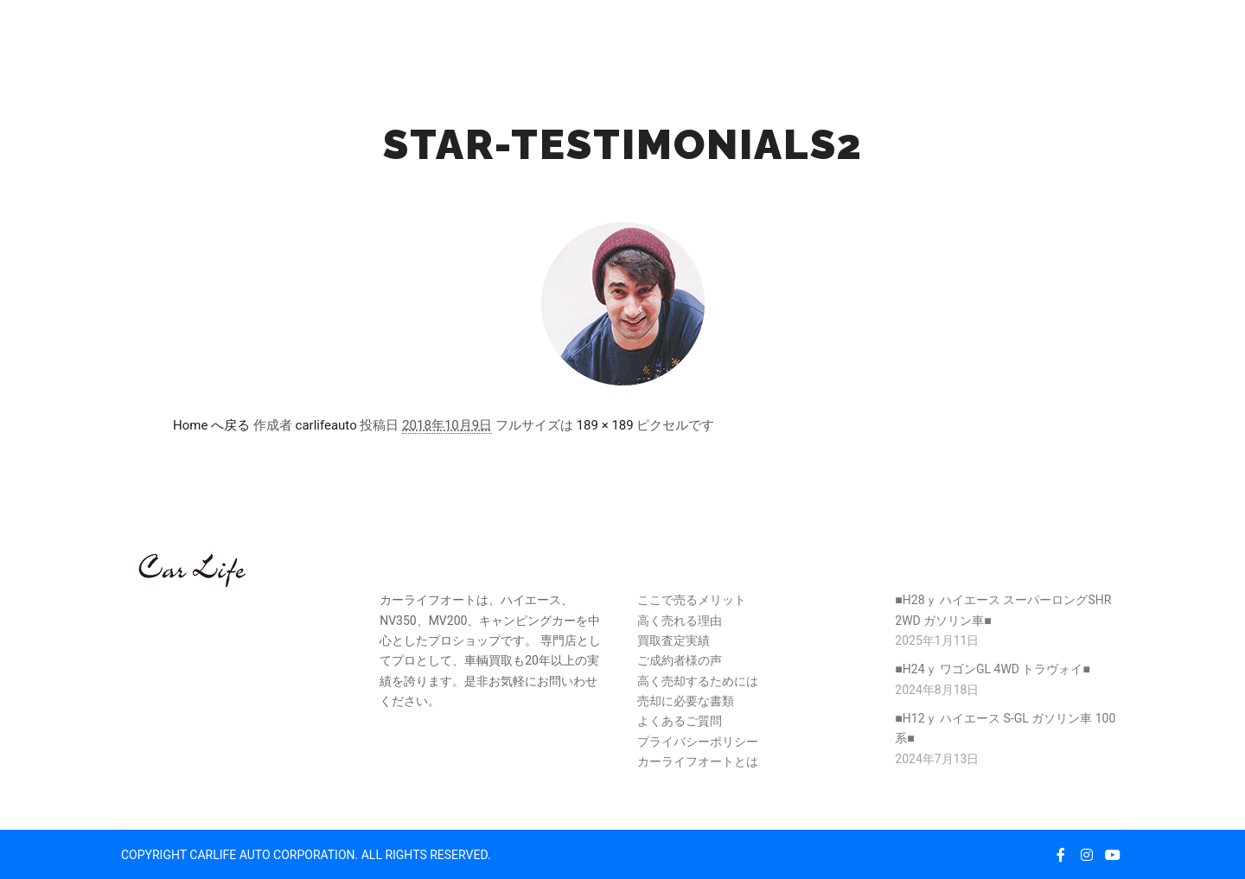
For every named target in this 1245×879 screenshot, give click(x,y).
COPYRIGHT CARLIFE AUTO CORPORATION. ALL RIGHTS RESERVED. (306, 855)
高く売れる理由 (679, 620)
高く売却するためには (697, 681)
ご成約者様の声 (679, 660)
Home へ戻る (211, 425)
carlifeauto (326, 425)
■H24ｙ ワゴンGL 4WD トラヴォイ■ (992, 669)
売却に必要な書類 (685, 701)
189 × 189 (605, 425)
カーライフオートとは (697, 761)
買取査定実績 (673, 640)
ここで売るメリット (691, 600)
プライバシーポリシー (697, 741)
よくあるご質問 (679, 721)
